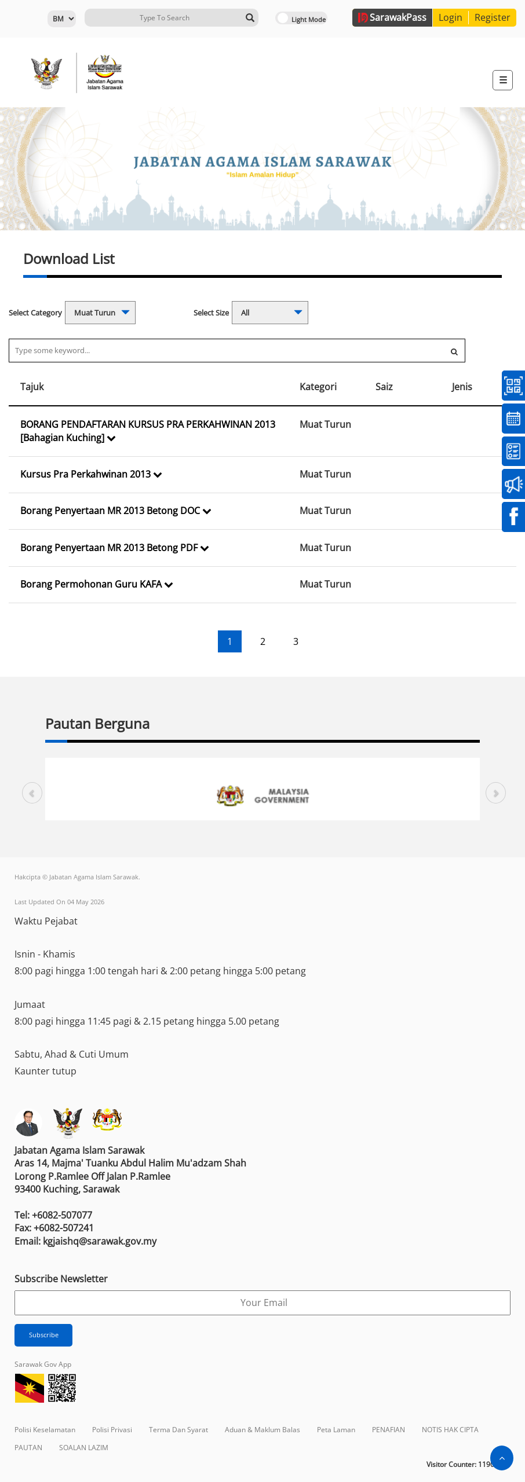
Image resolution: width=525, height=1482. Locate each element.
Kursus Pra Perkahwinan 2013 (91, 474)
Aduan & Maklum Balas (262, 1430)
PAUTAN (28, 1447)
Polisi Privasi (112, 1430)
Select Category (35, 312)
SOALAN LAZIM (83, 1447)
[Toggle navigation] (503, 80)
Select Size (211, 312)
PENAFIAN (388, 1430)
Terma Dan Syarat (178, 1430)
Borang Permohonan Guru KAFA (96, 584)
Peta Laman (336, 1430)
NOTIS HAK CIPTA (450, 1430)
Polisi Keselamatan (44, 1430)
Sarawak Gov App (42, 1364)
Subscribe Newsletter (61, 1278)
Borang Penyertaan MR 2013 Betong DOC (116, 510)
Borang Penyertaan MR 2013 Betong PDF (114, 547)
